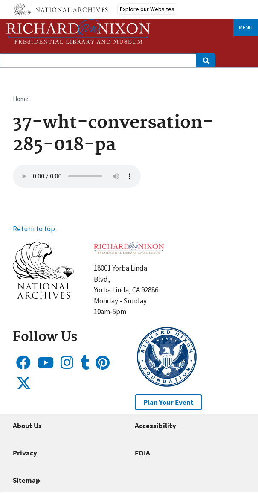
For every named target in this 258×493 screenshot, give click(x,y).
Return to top (34, 228)
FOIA (142, 453)
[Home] (78, 31)
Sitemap (26, 480)
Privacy (25, 453)
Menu (245, 27)
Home (21, 99)
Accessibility (155, 425)
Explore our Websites (147, 9)
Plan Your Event (168, 402)
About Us (27, 425)
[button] (43, 296)
